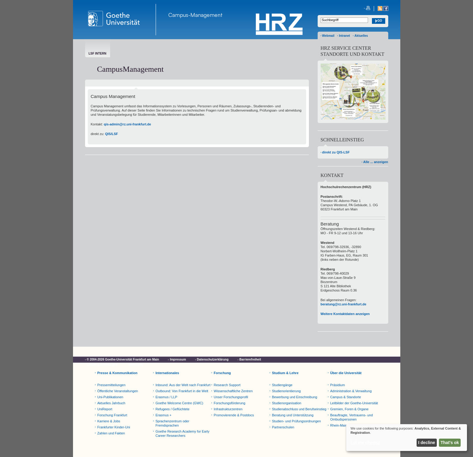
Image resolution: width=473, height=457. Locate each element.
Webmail (328, 35)
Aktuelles (361, 35)
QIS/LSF (111, 134)
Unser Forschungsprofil (231, 397)
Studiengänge (282, 385)
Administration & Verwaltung (351, 391)
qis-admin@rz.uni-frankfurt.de (127, 124)
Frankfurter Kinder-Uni (113, 427)
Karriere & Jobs (108, 421)
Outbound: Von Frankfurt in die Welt (182, 391)
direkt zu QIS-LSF (336, 152)
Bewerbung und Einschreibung (294, 397)
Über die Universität (346, 373)
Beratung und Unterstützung (293, 415)
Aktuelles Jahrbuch (111, 403)
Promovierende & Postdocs (234, 415)
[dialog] (406, 437)
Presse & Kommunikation (117, 373)
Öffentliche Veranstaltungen (117, 391)
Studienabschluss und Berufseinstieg (299, 409)
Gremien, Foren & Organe (349, 409)
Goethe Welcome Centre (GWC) (179, 403)
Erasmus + (164, 415)
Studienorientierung (286, 391)
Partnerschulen (283, 427)
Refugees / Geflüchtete (173, 409)
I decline (426, 442)
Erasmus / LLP (166, 397)
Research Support (227, 385)
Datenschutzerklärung (213, 359)
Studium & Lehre (285, 373)
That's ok (450, 442)
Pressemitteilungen (111, 385)
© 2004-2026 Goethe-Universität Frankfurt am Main (123, 359)
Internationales (167, 373)
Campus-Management (195, 14)
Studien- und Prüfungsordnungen (296, 421)
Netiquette (136, 365)
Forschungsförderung (230, 403)
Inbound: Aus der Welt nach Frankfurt (183, 385)
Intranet (344, 35)
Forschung (222, 373)
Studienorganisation (286, 403)
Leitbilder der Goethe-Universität (354, 403)
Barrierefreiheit (250, 359)
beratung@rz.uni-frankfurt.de (344, 304)
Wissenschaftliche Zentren (233, 391)
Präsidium (337, 385)
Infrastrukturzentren (228, 409)
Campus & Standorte (345, 397)
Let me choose (365, 442)
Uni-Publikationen (110, 397)
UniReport (105, 409)
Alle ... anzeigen (375, 162)
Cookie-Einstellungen (102, 365)
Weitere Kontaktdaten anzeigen (345, 314)
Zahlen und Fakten (111, 433)
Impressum (178, 359)
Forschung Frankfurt (112, 415)
